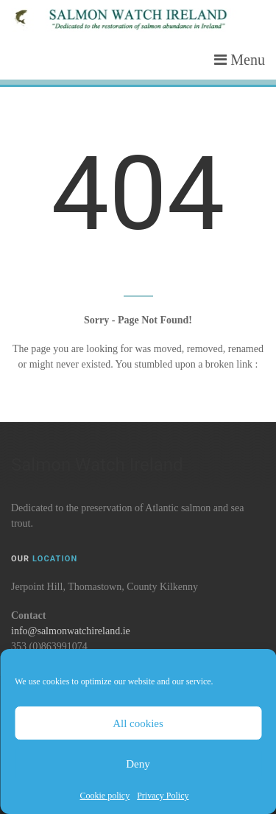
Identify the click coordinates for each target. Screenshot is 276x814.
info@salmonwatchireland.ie (70, 630)
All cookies (138, 723)
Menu (239, 60)
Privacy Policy (162, 795)
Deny (138, 764)
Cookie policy (105, 795)
